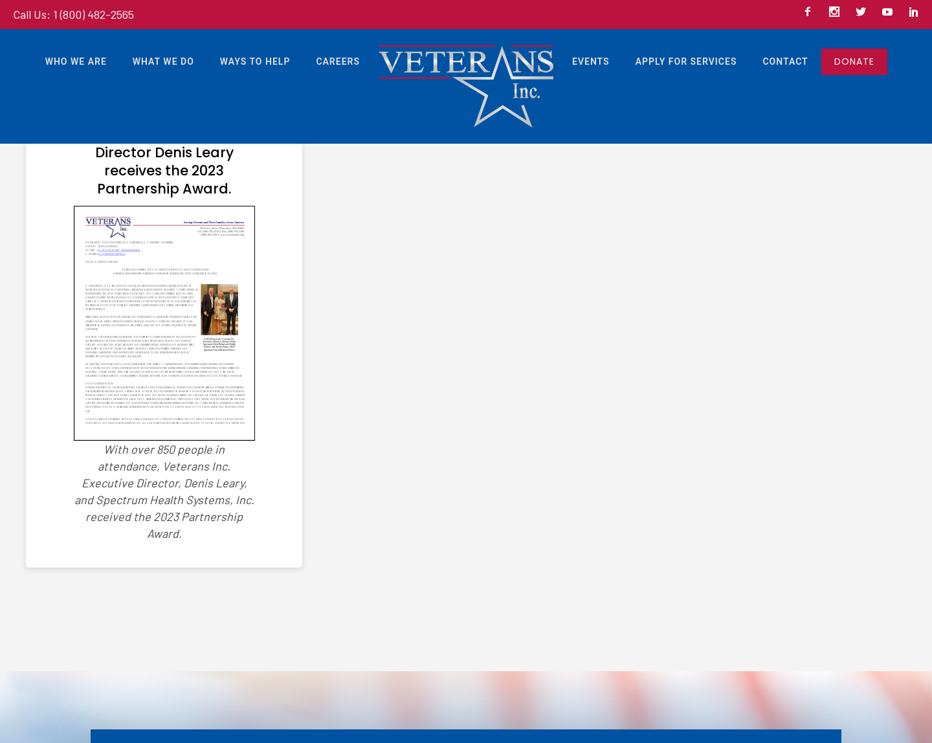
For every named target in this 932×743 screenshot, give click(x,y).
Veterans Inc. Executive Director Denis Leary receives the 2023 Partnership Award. (164, 162)
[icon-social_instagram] (837, 12)
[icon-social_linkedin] (914, 12)
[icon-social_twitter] (864, 12)
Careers (338, 61)
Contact (785, 61)
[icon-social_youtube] (890, 12)
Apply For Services (686, 61)
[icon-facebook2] (811, 12)
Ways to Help (255, 61)
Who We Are (76, 61)
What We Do (163, 61)
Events (591, 61)
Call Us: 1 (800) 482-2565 (73, 14)
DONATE (854, 61)
